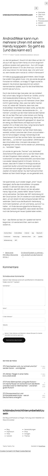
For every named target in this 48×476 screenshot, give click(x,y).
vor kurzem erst (17, 76)
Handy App (16, 236)
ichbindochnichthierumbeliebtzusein (18, 15)
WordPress (42, 446)
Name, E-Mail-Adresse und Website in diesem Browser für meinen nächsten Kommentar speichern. (23, 334)
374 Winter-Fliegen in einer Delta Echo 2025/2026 (15, 375)
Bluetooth (39, 233)
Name (5, 308)
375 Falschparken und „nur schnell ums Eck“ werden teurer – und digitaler (20, 367)
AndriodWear (18, 233)
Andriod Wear (8, 233)
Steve (12, 55)
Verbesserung (8, 240)
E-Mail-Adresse (7, 316)
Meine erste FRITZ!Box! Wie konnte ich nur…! (10, 255)
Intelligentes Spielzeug (26, 55)
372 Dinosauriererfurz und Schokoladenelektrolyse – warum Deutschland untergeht (16, 395)
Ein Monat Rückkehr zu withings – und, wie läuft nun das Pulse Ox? (32, 254)
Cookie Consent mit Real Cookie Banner (15, 451)
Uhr (34, 236)
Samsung (36, 55)
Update (40, 236)
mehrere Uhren (26, 236)
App (33, 233)
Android (26, 233)
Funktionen (7, 236)
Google (17, 55)
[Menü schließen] (36, 8)
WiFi (16, 240)
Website (5, 325)
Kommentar (6, 286)
